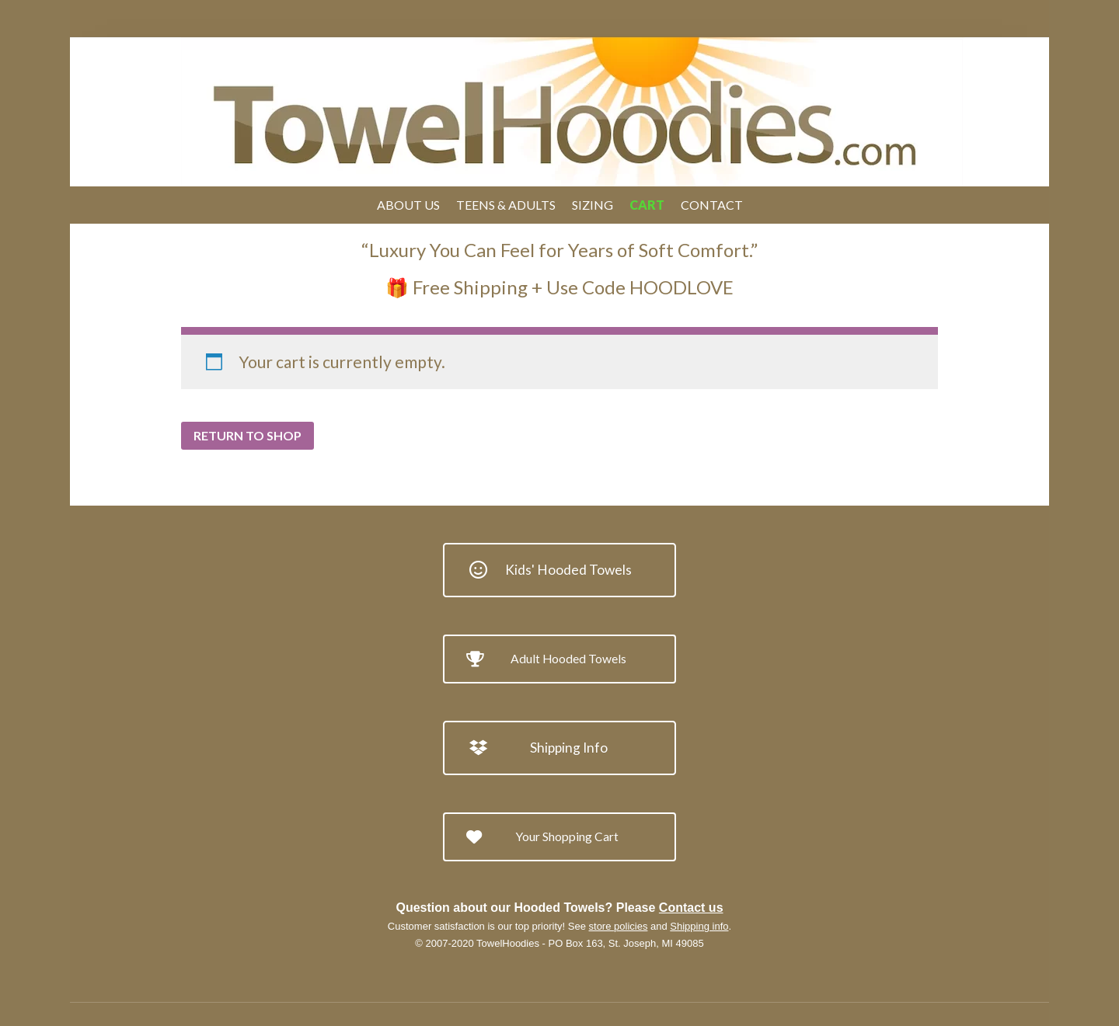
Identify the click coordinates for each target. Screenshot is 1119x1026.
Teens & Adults (506, 204)
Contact (712, 204)
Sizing (592, 204)
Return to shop (247, 435)
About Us (408, 204)
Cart (646, 204)
